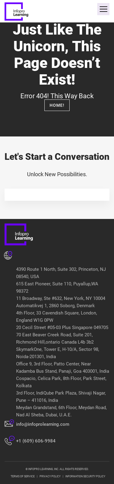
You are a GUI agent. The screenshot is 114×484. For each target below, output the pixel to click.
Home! (57, 105)
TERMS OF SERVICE (23, 476)
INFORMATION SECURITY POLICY (85, 476)
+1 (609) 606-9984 (36, 441)
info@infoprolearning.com (42, 424)
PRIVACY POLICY (50, 476)
